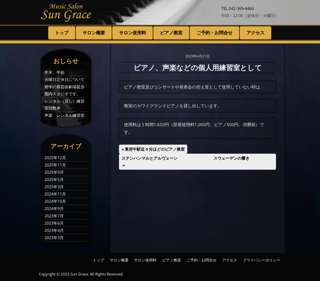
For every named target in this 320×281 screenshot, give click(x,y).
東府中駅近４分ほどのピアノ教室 (154, 149)
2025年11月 (55, 165)
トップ (61, 33)
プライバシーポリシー (261, 259)
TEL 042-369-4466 (237, 8)
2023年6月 (54, 223)
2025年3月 (54, 187)
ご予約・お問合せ (214, 33)
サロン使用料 (132, 33)
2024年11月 (55, 194)
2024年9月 (54, 208)
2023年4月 (54, 230)
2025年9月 (54, 172)
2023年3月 (54, 237)
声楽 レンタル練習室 (64, 115)
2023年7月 (54, 216)
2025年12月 (55, 157)
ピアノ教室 (171, 33)
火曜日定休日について (64, 79)
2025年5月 (54, 179)
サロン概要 (93, 33)
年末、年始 (54, 72)
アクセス (255, 33)
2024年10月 (55, 201)
